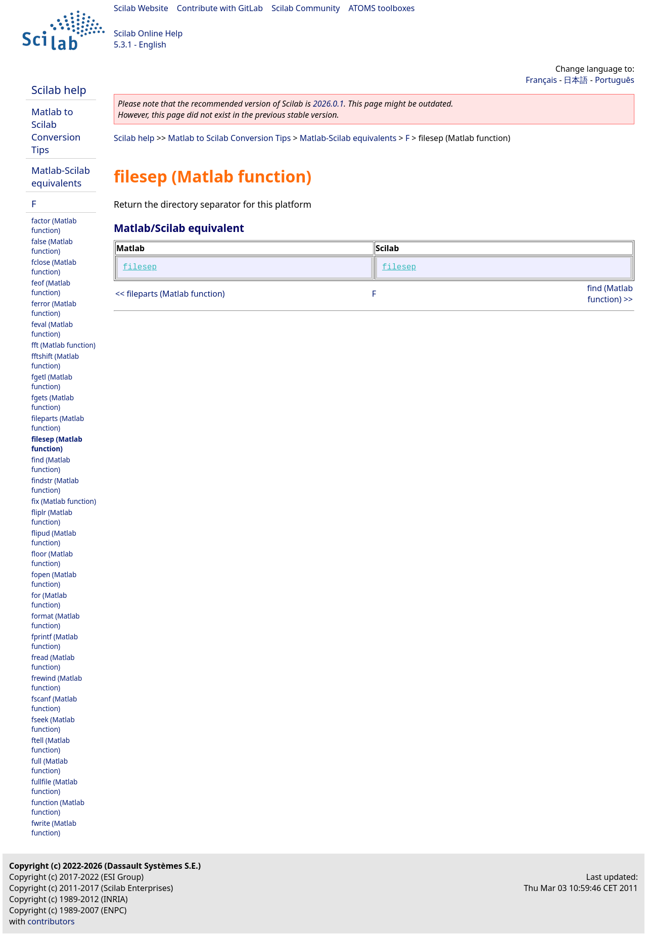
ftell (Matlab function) (50, 745)
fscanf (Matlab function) (54, 703)
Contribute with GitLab (220, 8)
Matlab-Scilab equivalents (60, 176)
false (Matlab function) (52, 246)
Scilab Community (305, 8)
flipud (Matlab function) (53, 537)
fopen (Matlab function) (53, 579)
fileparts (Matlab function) (57, 423)
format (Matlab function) (55, 620)
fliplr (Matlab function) (51, 517)
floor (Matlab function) (52, 558)
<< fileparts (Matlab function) (170, 293)
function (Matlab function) (57, 807)
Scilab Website (141, 8)
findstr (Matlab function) (55, 485)
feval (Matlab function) (52, 329)
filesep (140, 267)
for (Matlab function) (49, 600)
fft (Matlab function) (63, 345)
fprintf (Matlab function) (54, 641)
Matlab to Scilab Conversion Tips (55, 130)
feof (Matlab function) (50, 287)
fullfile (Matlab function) (54, 786)
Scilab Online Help (148, 33)
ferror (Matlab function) (53, 308)
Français (541, 79)
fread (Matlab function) (53, 662)
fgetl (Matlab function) (51, 381)
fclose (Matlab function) (53, 266)
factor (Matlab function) (54, 225)
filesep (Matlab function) (56, 443)
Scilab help (58, 89)
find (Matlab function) (50, 464)
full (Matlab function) (49, 765)
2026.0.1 (328, 103)
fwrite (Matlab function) (53, 827)
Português (614, 79)
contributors (51, 921)
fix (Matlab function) (63, 501)
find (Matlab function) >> (610, 294)
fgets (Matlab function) (52, 402)
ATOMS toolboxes (382, 8)
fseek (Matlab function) (53, 724)
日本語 (576, 79)
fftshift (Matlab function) (55, 360)
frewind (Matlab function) (56, 682)
